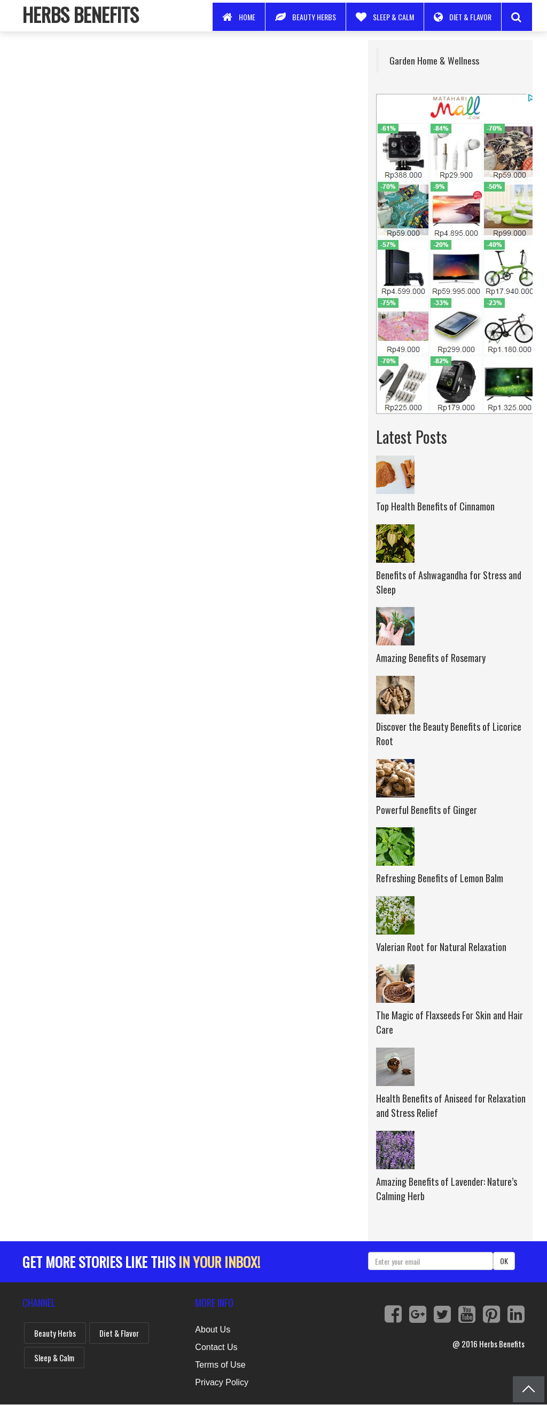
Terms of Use (220, 1364)
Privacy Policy (221, 1382)
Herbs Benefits (80, 14)
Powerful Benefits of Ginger (426, 810)
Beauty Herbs (305, 17)
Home (238, 17)
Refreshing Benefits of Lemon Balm (439, 878)
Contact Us (216, 1347)
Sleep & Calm (385, 17)
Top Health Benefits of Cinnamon (435, 506)
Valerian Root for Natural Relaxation (441, 947)
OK (504, 1260)
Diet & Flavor (462, 17)
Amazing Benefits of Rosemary (431, 658)
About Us (212, 1329)
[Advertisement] (187, 114)
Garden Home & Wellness (434, 60)
